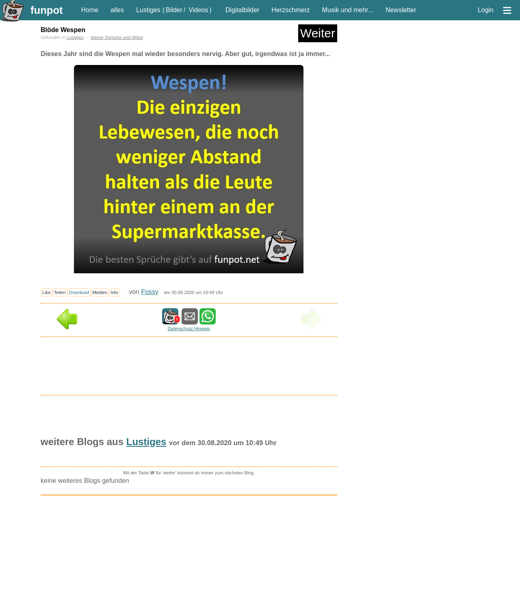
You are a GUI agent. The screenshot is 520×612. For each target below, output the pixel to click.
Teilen (60, 292)
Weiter (317, 33)
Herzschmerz (290, 9)
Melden (100, 292)
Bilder (174, 9)
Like (46, 292)
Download (79, 292)
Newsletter (401, 9)
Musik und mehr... (347, 9)
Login (486, 9)
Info (114, 292)
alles (117, 9)
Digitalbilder (242, 9)
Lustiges (148, 9)
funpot (46, 10)
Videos (198, 9)
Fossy (149, 291)
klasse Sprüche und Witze (117, 37)
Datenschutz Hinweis (189, 328)
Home (90, 9)
